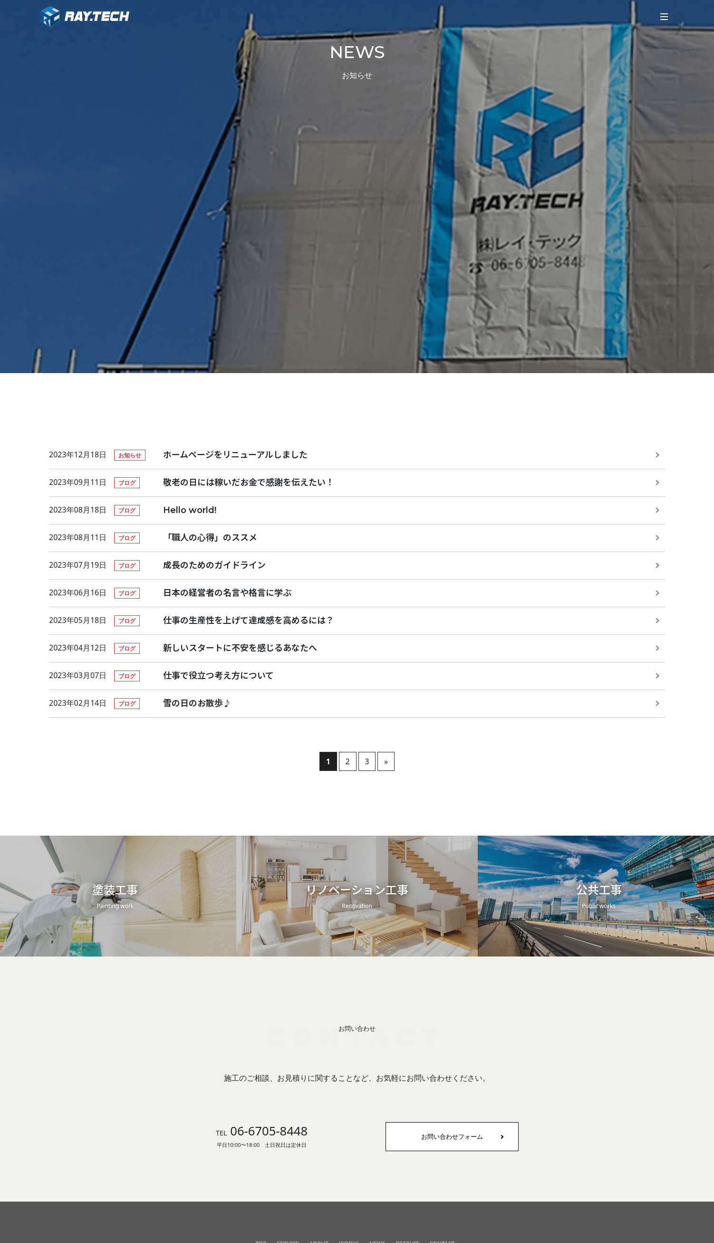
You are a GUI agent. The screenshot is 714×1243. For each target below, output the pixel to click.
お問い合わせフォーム (452, 1136)
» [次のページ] (386, 761)
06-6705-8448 (262, 1131)
